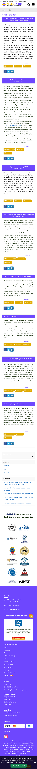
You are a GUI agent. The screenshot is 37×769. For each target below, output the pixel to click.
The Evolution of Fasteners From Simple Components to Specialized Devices (19, 215)
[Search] (4, 456)
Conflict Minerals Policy (11, 687)
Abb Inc (6, 670)
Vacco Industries (9, 664)
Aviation (6, 469)
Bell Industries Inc (9, 673)
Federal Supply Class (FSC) (12, 125)
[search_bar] (29, 5)
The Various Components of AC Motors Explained (17, 276)
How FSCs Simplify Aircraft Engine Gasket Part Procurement (19, 80)
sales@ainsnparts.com (13, 606)
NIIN (5, 659)
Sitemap (6, 676)
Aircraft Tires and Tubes (10, 316)
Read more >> (28, 63)
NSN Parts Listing (9, 656)
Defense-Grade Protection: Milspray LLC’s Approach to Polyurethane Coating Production (19, 19)
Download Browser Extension (18, 616)
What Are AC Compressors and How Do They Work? (19, 359)
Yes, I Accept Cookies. (18, 766)
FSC (5, 653)
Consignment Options (11, 716)
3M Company (8, 667)
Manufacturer (7, 473)
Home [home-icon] (4, 10)
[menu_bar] (33, 5)
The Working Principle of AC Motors (14, 404)
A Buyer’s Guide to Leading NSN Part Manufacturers (19, 167)
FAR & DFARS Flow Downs (12, 713)
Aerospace (28, 66)
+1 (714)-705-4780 (13, 610)
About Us (7, 650)
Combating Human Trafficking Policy (15, 690)
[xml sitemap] (11, 676)
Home (6, 647)
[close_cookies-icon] (35, 762)
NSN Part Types (9, 662)
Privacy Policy (8, 684)
